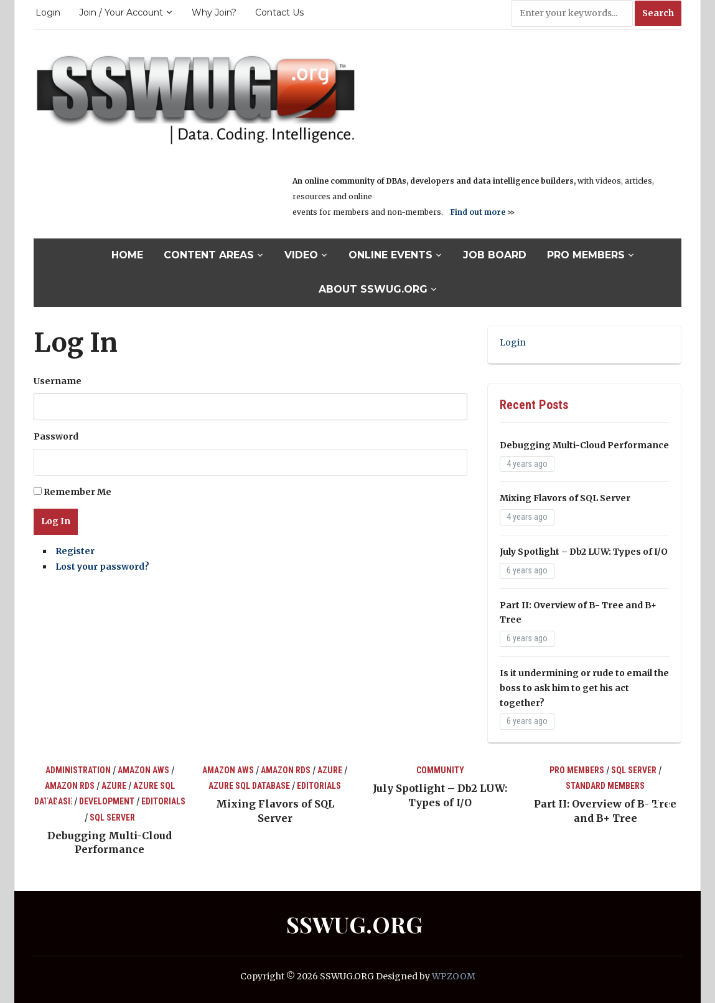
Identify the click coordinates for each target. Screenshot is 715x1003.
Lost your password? (102, 566)
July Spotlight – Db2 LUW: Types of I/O (584, 551)
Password (56, 436)
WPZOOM (453, 976)
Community (440, 770)
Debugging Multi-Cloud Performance (584, 445)
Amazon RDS (70, 786)
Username (58, 381)
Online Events (390, 255)
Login (47, 12)
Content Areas (209, 255)
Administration (78, 770)
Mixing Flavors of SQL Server (565, 498)
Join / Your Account (121, 12)
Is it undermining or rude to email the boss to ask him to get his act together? (584, 688)
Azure (113, 786)
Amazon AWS (143, 770)
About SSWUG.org (373, 289)
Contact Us (279, 12)
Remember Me (77, 491)
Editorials (163, 801)
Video (301, 255)
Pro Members (586, 255)
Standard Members (605, 786)
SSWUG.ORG (354, 924)
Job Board (494, 255)
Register (75, 551)
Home (127, 255)
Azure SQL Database (249, 786)
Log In (55, 521)
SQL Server (112, 817)
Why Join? (214, 12)
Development (106, 801)
